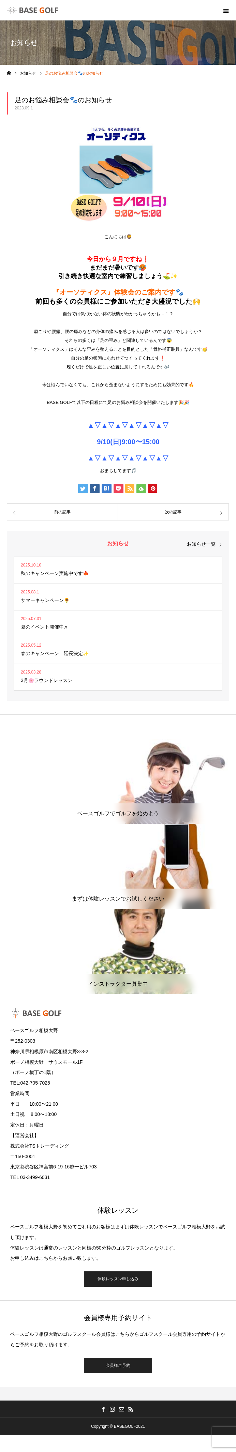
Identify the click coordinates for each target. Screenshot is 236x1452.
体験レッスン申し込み (118, 1278)
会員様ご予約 (118, 1365)
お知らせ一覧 (201, 544)
